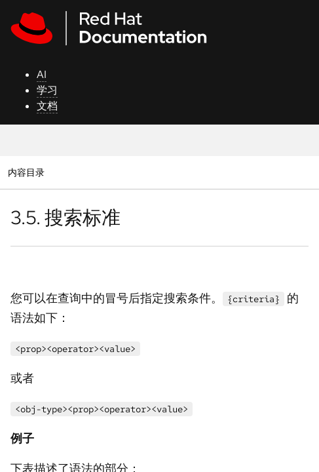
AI (42, 74)
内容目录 (26, 172)
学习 (47, 90)
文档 (47, 106)
